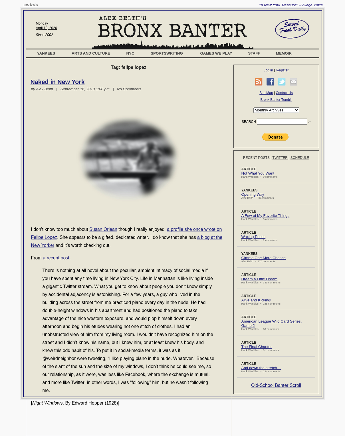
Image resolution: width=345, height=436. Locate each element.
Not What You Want (258, 173)
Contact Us (284, 93)
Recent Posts (256, 158)
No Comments (129, 89)
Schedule (299, 158)
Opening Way (252, 194)
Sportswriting (167, 53)
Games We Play (216, 53)
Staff (254, 53)
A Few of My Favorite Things (265, 215)
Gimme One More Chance (263, 258)
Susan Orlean (103, 229)
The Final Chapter (256, 347)
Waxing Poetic (253, 237)
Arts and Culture (91, 53)
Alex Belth (44, 89)
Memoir (284, 53)
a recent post (56, 257)
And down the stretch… (261, 368)
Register (282, 70)
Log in (268, 70)
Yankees (46, 53)
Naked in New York (58, 82)
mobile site (31, 4)
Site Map (266, 93)
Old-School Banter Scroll (276, 385)
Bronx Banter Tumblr (276, 100)
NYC (130, 53)
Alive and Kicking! (256, 300)
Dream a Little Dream (259, 279)
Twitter (280, 158)
